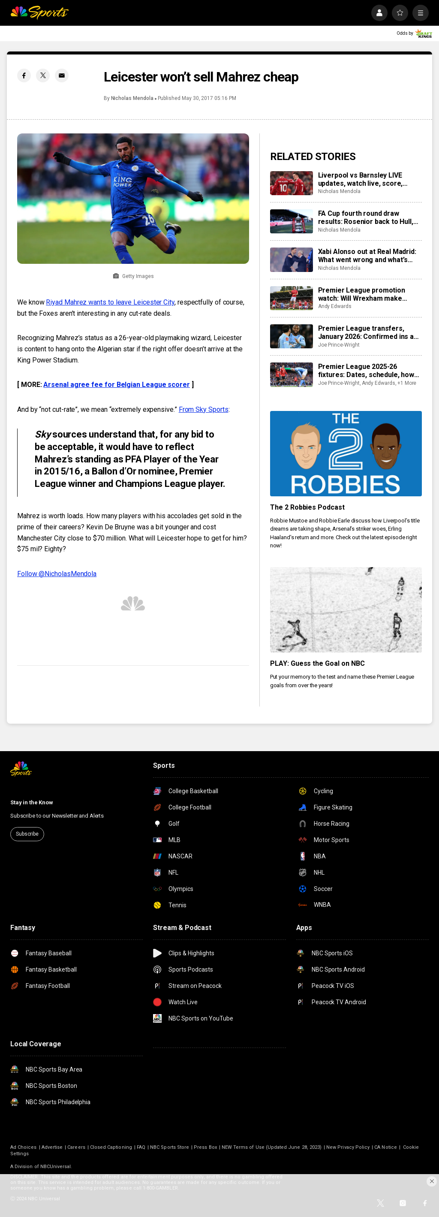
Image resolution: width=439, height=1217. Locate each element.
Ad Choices (23, 1147)
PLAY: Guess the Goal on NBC (317, 663)
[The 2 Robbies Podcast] (346, 453)
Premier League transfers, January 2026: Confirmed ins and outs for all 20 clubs (369, 332)
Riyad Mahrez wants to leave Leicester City (110, 302)
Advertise (52, 1147)
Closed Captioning (111, 1147)
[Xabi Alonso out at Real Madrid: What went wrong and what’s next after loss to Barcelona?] (291, 260)
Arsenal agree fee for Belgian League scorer (116, 385)
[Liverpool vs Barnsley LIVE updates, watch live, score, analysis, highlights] (291, 183)
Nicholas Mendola (132, 98)
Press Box (205, 1147)
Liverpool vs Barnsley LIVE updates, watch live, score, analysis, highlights (360, 179)
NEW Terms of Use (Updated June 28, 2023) (272, 1147)
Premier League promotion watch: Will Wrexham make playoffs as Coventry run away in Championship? (370, 294)
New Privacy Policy (348, 1147)
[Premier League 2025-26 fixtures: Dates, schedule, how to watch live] (291, 374)
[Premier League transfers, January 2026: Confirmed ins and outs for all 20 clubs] (291, 336)
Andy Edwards (335, 306)
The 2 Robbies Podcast (307, 507)
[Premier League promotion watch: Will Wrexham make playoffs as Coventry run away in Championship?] (291, 298)
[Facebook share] (24, 75)
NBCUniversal (55, 1166)
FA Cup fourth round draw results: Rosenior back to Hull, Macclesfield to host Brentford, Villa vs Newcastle (368, 217)
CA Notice (385, 1147)
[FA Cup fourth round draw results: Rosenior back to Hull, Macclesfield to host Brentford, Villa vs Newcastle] (291, 221)
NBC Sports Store (169, 1147)
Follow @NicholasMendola (56, 574)
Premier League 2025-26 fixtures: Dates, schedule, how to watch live (366, 370)
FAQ (141, 1147)
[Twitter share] (43, 75)
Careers (76, 1147)
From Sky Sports (204, 409)
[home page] (39, 13)
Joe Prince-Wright (339, 345)
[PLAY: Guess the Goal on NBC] (346, 609)
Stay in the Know (31, 802)
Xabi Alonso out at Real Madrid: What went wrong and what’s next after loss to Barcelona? (367, 256)
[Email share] (62, 75)
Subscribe (27, 834)
